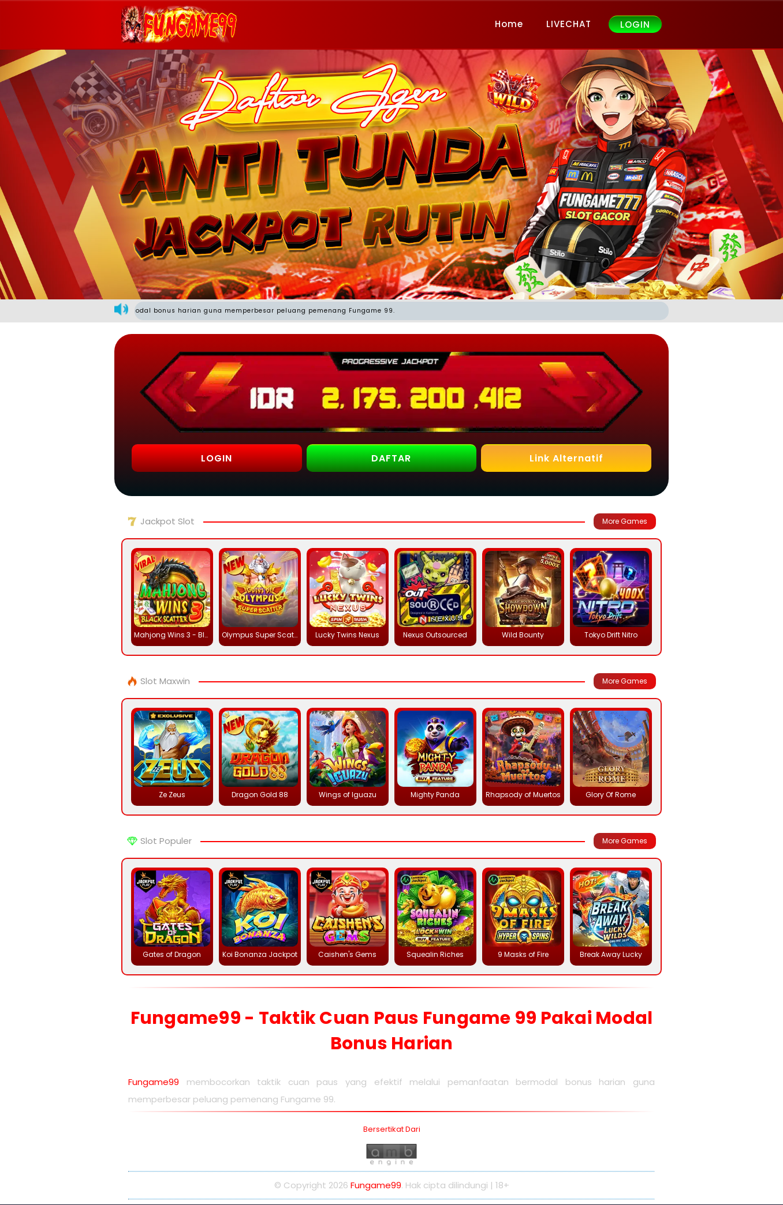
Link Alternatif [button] (566, 458)
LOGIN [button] (216, 458)
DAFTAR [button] (391, 458)
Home (509, 24)
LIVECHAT (568, 24)
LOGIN (635, 24)
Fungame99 (153, 1082)
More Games (624, 521)
